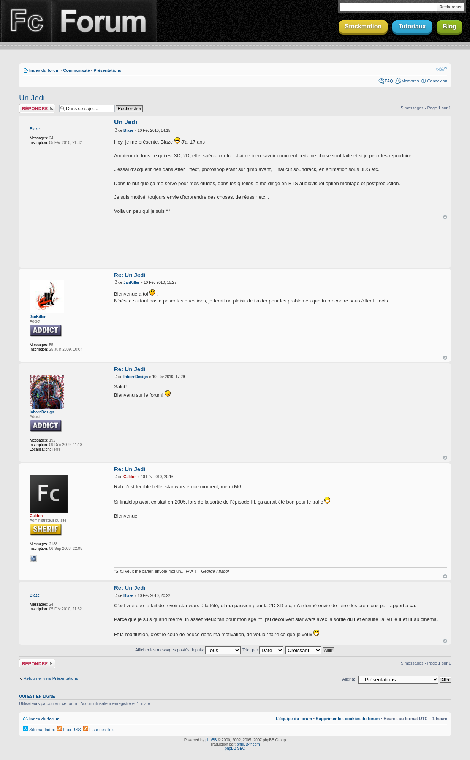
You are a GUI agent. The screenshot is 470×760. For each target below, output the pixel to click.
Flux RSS (69, 729)
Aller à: (348, 679)
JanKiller (38, 317)
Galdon (36, 516)
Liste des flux (98, 729)
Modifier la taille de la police (441, 68)
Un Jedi (32, 97)
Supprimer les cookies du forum (348, 718)
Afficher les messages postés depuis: (188, 650)
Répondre (37, 108)
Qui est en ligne (37, 696)
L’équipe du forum (294, 718)
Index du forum (44, 70)
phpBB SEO (235, 748)
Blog (449, 26)
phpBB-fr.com (248, 744)
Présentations (107, 70)
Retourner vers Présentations (51, 678)
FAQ (389, 81)
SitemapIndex (39, 729)
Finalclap (26, 21)
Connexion (437, 81)
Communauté (76, 70)
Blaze (35, 129)
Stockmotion (363, 26)
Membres (410, 81)
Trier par (262, 650)
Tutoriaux (412, 26)
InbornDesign (42, 412)
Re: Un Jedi (130, 275)
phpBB (211, 740)
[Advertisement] (235, 244)
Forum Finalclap (104, 21)
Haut (445, 217)
